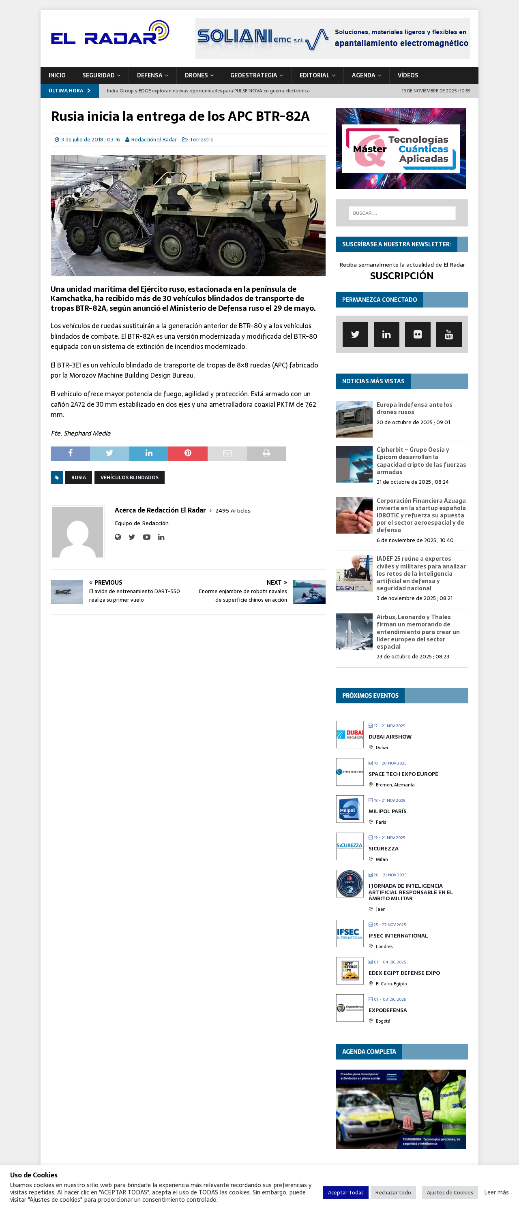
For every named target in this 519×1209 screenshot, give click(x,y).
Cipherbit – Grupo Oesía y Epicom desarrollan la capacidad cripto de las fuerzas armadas (421, 460)
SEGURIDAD (98, 75)
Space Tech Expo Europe (403, 774)
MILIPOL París (388, 811)
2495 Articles (233, 510)
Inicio (57, 75)
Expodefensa (388, 1010)
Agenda (363, 75)
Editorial (315, 75)
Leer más (496, 1192)
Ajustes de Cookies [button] (450, 1192)
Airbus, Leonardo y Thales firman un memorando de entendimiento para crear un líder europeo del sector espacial (418, 632)
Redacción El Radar (154, 139)
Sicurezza (384, 848)
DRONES (196, 75)
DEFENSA (150, 75)
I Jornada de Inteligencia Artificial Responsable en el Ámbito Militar (411, 892)
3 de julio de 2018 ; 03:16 (90, 139)
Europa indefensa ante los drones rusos (415, 408)
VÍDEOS (408, 75)
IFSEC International (398, 935)
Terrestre (202, 139)
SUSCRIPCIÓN (402, 276)
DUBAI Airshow (390, 737)
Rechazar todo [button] (393, 1192)
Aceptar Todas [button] (346, 1192)
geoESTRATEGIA (253, 75)
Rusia (78, 478)
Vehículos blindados (130, 478)
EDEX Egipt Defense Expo (404, 973)
